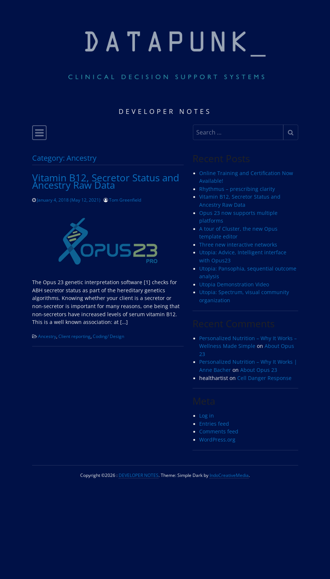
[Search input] (238, 132)
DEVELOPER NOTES (139, 475)
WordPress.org (217, 439)
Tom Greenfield (125, 200)
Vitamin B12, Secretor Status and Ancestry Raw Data (105, 181)
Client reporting (74, 336)
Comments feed (218, 431)
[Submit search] (290, 132)
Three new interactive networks (238, 244)
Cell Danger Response (264, 378)
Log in (206, 415)
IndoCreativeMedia (229, 475)
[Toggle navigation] (39, 132)
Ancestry (47, 336)
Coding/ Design (108, 336)
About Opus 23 (258, 370)
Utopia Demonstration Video (234, 284)
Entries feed (214, 424)
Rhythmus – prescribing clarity (237, 189)
